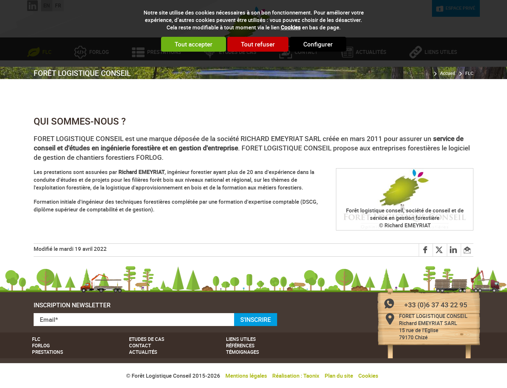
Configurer (318, 44)
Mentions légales (246, 375)
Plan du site (339, 375)
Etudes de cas (237, 79)
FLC (46, 79)
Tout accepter (193, 44)
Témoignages (242, 352)
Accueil (447, 100)
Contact (306, 79)
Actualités (371, 79)
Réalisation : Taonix (295, 375)
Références (240, 345)
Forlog (99, 79)
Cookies (291, 27)
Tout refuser (258, 44)
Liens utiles (441, 79)
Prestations (164, 79)
